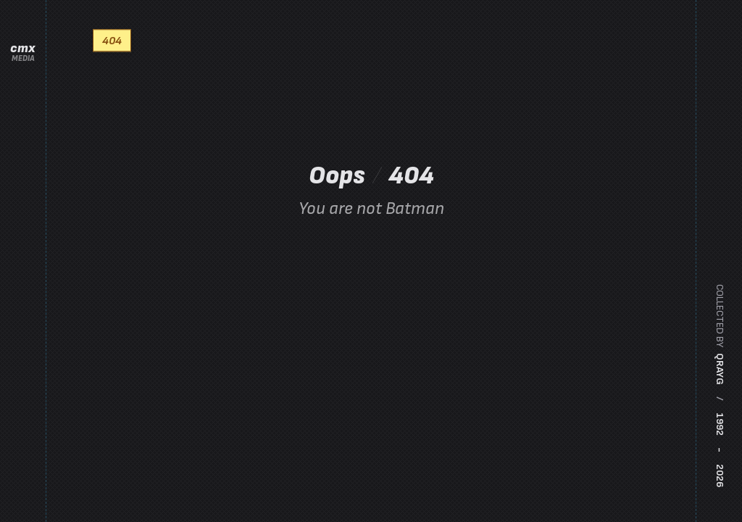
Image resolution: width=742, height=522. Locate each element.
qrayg (720, 369)
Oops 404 (371, 188)
